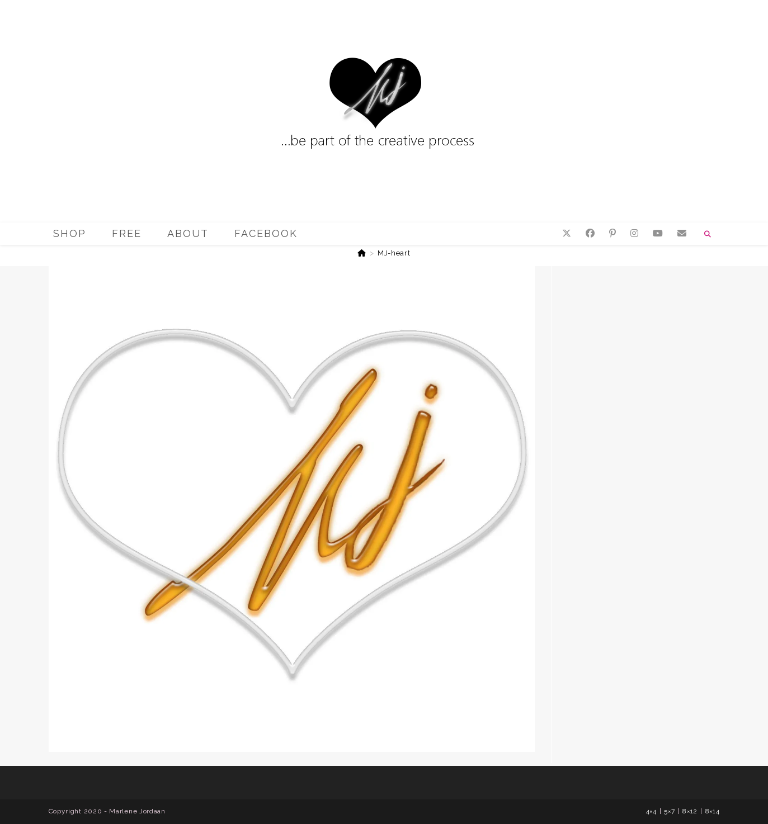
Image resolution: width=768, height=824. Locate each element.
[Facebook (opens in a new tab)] (590, 233)
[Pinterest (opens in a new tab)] (612, 233)
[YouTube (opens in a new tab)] (657, 233)
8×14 (712, 811)
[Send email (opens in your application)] (682, 233)
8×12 (690, 811)
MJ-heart (394, 253)
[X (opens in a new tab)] (567, 233)
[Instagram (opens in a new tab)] (634, 233)
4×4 (651, 811)
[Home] (361, 253)
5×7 (669, 811)
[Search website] (708, 234)
